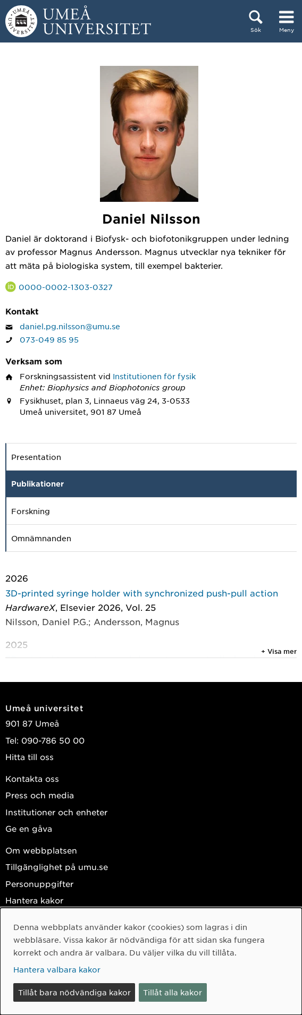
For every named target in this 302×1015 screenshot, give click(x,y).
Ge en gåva (28, 828)
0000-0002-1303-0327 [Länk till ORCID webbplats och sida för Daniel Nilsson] (66, 287)
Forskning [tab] (30, 511)
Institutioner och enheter (56, 812)
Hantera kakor (34, 900)
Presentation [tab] (36, 457)
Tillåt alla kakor (172, 992)
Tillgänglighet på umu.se (56, 867)
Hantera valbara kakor (56, 969)
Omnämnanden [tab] (41, 538)
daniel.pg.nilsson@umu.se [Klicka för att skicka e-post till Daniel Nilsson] (70, 326)
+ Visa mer (279, 651)
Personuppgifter (39, 883)
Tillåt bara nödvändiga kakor (74, 992)
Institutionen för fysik (154, 376)
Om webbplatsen (41, 850)
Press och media (39, 795)
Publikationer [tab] (37, 483)
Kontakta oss (32, 778)
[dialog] (151, 961)
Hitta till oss (29, 757)
